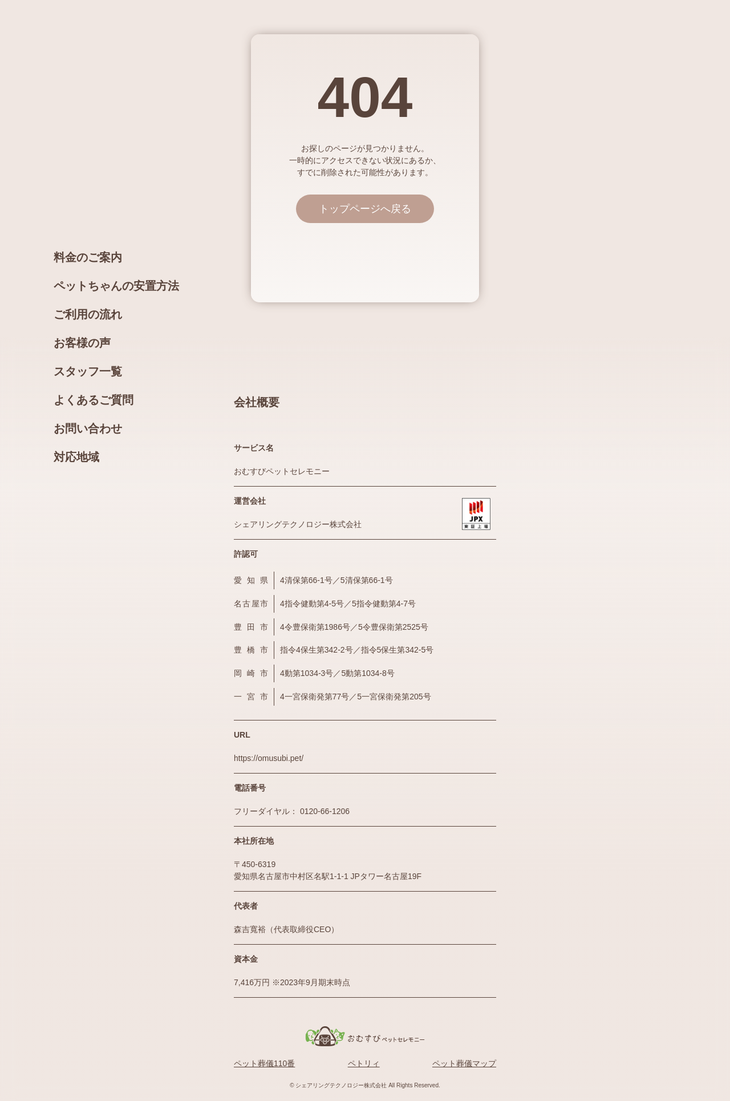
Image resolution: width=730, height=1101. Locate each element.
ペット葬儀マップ (464, 1063)
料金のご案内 (88, 257)
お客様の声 (82, 343)
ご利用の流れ (88, 314)
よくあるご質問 (93, 400)
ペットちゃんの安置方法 (116, 286)
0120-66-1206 (325, 811)
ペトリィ (364, 1063)
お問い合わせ (88, 428)
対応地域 (76, 457)
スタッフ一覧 (88, 371)
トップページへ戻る (365, 208)
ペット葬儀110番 (264, 1063)
